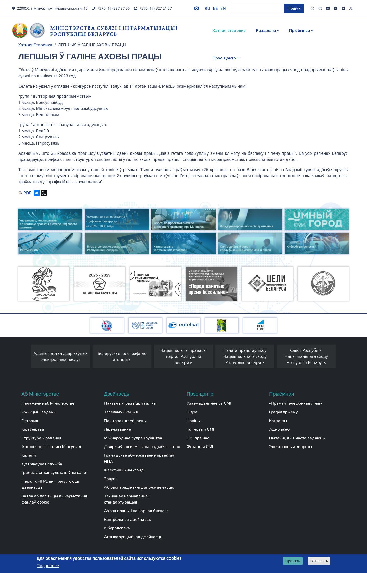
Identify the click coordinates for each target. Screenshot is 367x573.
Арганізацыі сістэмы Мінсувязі (51, 447)
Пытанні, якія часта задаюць (297, 438)
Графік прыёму (283, 412)
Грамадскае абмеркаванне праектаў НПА (139, 458)
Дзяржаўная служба (41, 464)
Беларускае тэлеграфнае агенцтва (122, 356)
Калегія (28, 455)
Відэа (192, 412)
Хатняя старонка (229, 30)
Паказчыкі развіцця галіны (130, 403)
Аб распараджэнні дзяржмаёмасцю (139, 487)
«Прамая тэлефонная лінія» (295, 403)
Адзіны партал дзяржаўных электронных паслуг (60, 356)
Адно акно (279, 429)
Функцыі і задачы (38, 412)
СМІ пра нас (198, 438)
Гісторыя (29, 421)
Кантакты (278, 421)
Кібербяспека (117, 528)
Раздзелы (266, 30)
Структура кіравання (41, 438)
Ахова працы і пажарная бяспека (136, 511)
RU (207, 8)
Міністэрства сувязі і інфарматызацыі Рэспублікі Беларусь (114, 31)
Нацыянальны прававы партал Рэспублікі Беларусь (183, 356)
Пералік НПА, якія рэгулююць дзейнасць (50, 484)
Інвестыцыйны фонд (124, 470)
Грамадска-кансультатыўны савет (54, 473)
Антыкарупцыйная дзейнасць (133, 537)
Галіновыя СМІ (200, 429)
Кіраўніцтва (32, 429)
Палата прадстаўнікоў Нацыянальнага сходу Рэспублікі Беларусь (245, 356)
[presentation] (26, 357)
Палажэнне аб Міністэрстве (47, 403)
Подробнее (48, 565)
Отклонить (319, 561)
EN (223, 8)
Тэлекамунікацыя (121, 412)
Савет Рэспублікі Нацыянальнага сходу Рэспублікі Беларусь (306, 356)
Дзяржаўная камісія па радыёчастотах (142, 447)
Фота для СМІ (200, 447)
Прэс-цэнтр (224, 58)
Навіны (194, 421)
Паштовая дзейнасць (125, 421)
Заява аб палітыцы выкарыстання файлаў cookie (54, 499)
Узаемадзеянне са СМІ (209, 403)
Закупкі (111, 479)
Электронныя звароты (290, 447)
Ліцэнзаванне (117, 429)
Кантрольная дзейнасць (127, 519)
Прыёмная (299, 30)
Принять (292, 560)
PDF (27, 193)
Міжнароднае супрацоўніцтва (133, 438)
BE (215, 8)
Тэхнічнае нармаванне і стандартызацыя (127, 499)
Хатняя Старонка (35, 45)
